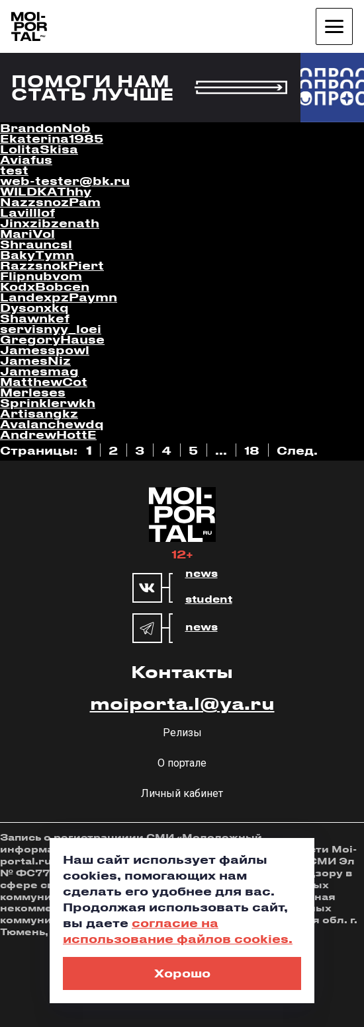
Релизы (182, 732)
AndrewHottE (48, 434)
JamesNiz (35, 360)
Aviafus (26, 159)
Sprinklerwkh (47, 402)
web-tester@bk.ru (65, 180)
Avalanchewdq (52, 423)
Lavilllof (27, 212)
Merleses (33, 392)
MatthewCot (43, 381)
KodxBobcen (44, 286)
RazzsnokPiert (52, 265)
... (221, 450)
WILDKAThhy (45, 191)
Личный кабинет (182, 793)
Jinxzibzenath (49, 222)
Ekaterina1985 (51, 138)
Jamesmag (39, 370)
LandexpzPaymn (58, 296)
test (14, 169)
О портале (182, 763)
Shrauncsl (36, 243)
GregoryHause (52, 339)
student (208, 599)
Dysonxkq (34, 307)
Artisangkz (39, 413)
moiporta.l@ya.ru (182, 703)
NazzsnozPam (50, 201)
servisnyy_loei (50, 328)
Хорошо (182, 972)
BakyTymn (37, 254)
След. (297, 450)
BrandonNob (45, 127)
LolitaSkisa (39, 148)
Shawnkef (34, 317)
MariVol (27, 233)
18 (251, 450)
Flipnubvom (41, 275)
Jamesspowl (44, 349)
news (201, 573)
